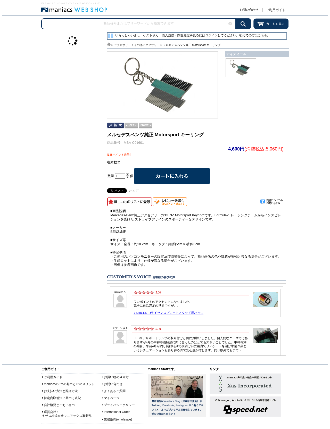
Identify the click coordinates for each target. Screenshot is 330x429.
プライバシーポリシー (119, 405)
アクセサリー (122, 44)
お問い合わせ (249, 10)
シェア (134, 190)
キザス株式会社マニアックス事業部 (67, 416)
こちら (262, 35)
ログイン (211, 35)
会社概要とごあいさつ (59, 405)
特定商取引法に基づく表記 (62, 398)
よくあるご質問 (115, 391)
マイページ (111, 398)
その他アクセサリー (147, 44)
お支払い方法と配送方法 (61, 391)
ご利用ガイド (276, 10)
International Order (117, 412)
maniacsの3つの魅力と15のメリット (69, 384)
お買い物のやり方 (116, 377)
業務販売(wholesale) (118, 419)
